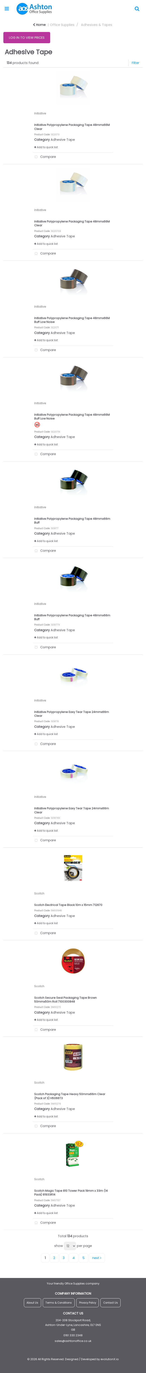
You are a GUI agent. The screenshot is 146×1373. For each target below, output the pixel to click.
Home (39, 25)
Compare (44, 157)
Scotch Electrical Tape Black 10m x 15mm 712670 (68, 905)
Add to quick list (46, 147)
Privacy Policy (87, 1303)
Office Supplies (62, 25)
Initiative (40, 113)
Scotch (39, 893)
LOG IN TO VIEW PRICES (27, 37)
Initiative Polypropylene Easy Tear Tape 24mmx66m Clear (71, 714)
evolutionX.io (110, 1359)
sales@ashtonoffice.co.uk (73, 1341)
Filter (135, 63)
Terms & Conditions (58, 1303)
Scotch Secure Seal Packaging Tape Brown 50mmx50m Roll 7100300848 (65, 999)
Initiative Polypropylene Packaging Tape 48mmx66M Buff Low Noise (72, 416)
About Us (32, 1303)
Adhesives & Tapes (96, 25)
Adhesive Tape (63, 139)
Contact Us (110, 1303)
